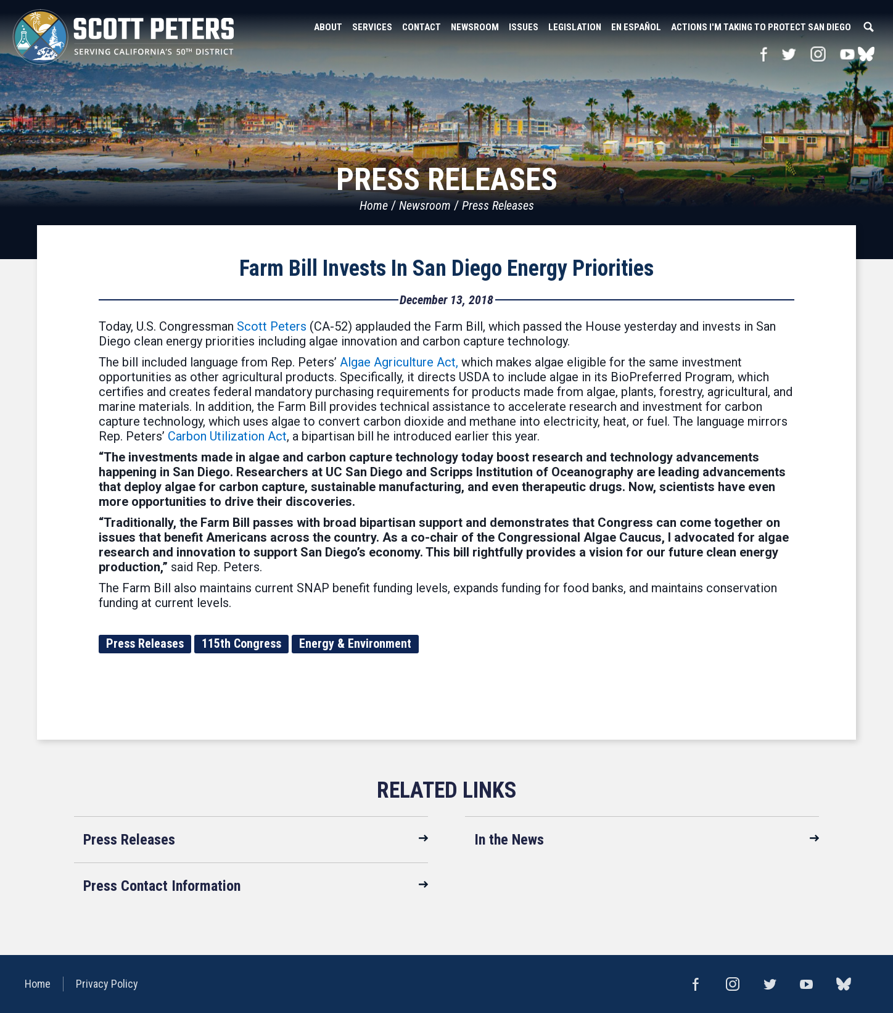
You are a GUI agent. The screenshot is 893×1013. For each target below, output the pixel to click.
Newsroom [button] (475, 27)
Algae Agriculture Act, (399, 362)
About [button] (328, 27)
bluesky (866, 54)
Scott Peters (272, 326)
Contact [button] (421, 27)
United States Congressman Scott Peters (123, 37)
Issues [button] (523, 27)
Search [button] (868, 27)
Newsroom (425, 205)
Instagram (818, 54)
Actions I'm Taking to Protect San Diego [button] (761, 27)
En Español (636, 27)
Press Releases (498, 205)
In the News (509, 839)
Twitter (788, 54)
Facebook (764, 54)
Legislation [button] (574, 27)
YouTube (847, 54)
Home (374, 205)
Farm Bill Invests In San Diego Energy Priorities (446, 268)
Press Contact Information (162, 886)
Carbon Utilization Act (227, 436)
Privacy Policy (107, 983)
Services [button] (372, 27)
